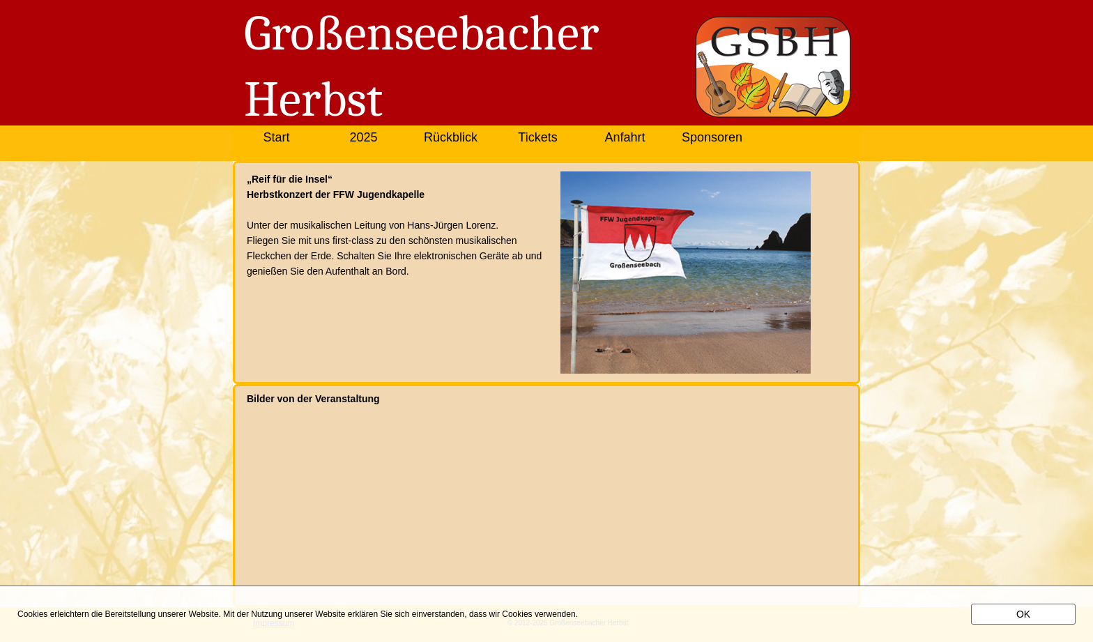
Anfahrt (624, 137)
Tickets (537, 137)
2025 (363, 137)
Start (276, 137)
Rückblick (450, 137)
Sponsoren (712, 137)
